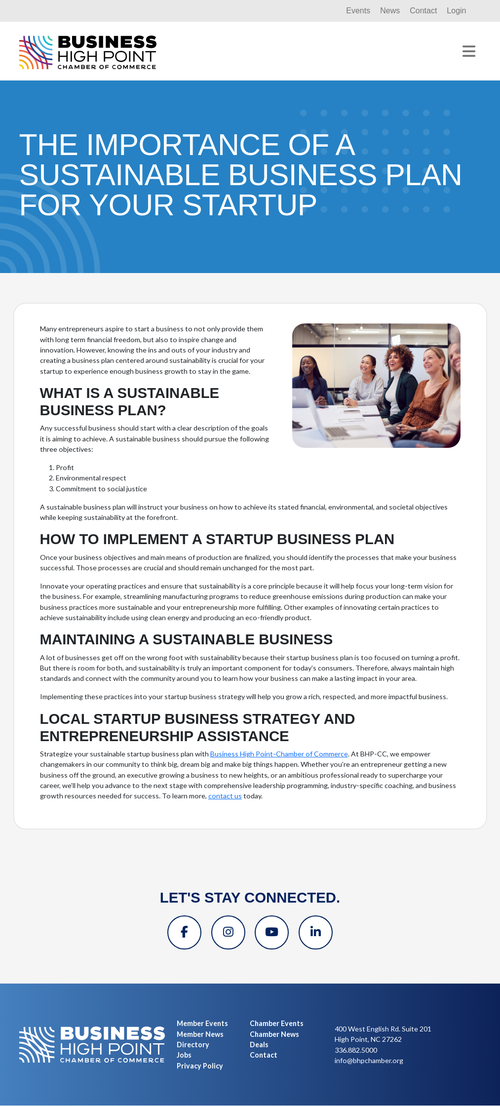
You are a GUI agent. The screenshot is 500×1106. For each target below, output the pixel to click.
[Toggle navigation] (469, 51)
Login (456, 10)
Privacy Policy (200, 1066)
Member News (200, 1034)
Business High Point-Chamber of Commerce (279, 754)
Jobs (184, 1055)
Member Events (202, 1024)
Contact (423, 10)
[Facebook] (183, 932)
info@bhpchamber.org (369, 1061)
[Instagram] (227, 932)
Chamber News (274, 1034)
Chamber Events (277, 1024)
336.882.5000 (356, 1050)
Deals (259, 1045)
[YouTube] (272, 932)
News (390, 10)
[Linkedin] (316, 932)
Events (358, 10)
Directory (193, 1045)
